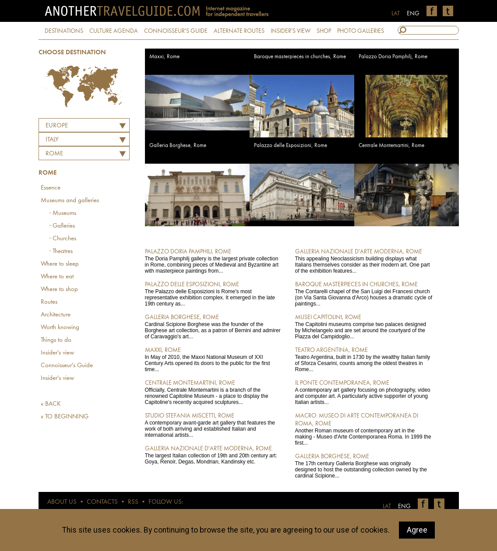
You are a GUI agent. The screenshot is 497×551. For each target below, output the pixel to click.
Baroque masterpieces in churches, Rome (300, 57)
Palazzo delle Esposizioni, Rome (290, 145)
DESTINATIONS (64, 31)
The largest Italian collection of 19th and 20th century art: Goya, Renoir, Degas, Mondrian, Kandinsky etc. (214, 455)
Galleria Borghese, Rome (177, 145)
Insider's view (57, 353)
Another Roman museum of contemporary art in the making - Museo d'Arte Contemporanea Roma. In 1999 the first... (364, 429)
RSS (133, 502)
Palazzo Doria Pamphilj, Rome (393, 57)
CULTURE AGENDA (113, 31)
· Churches (62, 238)
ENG (413, 14)
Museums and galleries (70, 200)
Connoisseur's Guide (67, 365)
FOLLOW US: (165, 502)
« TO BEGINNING (64, 417)
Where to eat (57, 277)
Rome (54, 154)
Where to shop (59, 289)
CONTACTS (102, 502)
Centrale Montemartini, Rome (391, 145)
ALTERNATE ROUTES (239, 31)
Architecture (55, 315)
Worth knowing (60, 327)
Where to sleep (60, 264)
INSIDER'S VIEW (290, 31)
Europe (57, 126)
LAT (395, 14)
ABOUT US (62, 502)
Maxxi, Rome (164, 57)
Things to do (56, 340)
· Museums (62, 213)
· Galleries (62, 226)
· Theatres (61, 251)
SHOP (324, 31)
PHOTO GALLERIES (360, 31)
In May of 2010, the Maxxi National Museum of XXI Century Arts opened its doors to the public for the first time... (214, 359)
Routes (49, 302)
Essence (50, 188)
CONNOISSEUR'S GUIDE (176, 31)
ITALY (52, 140)
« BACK (51, 404)
